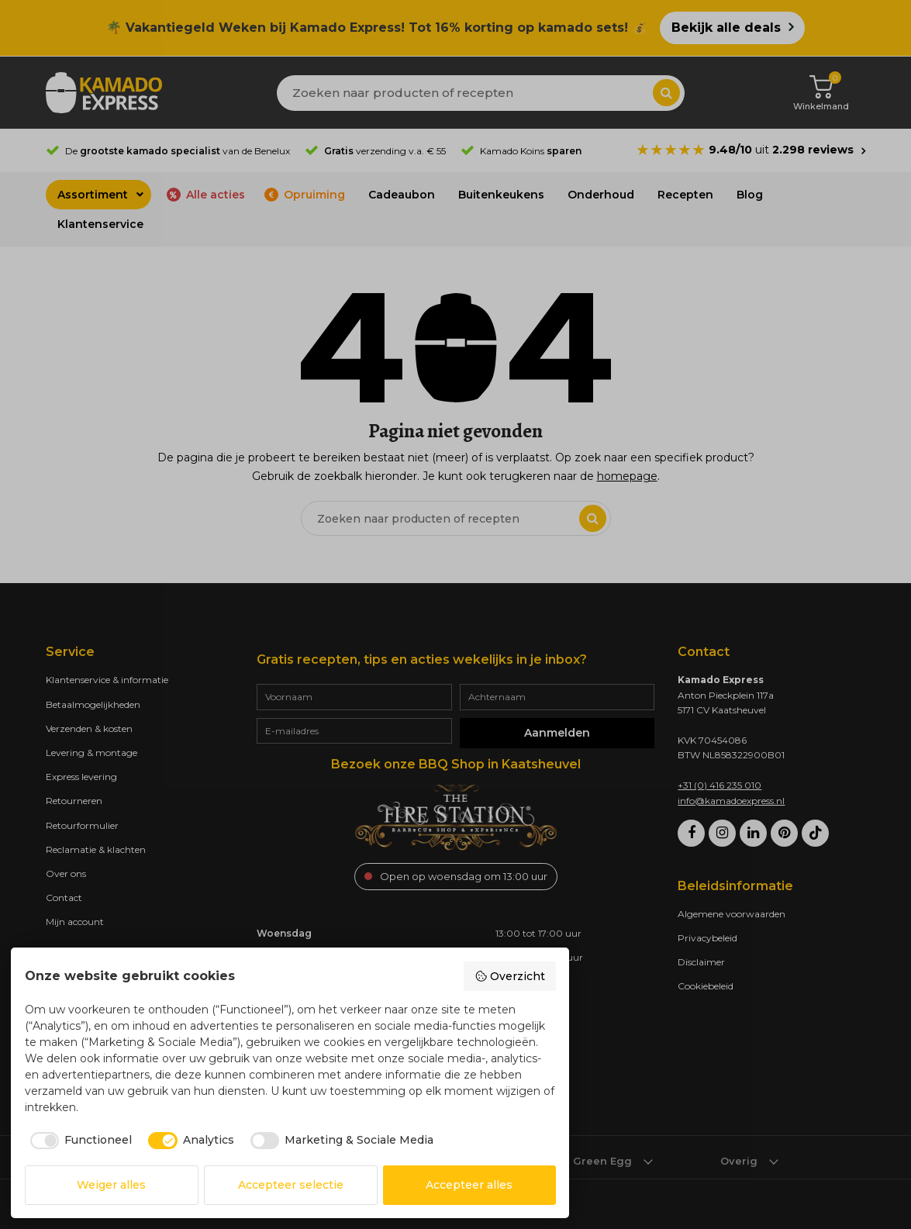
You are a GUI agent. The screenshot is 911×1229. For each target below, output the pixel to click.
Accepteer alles (469, 1185)
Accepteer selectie (290, 1185)
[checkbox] (79, 1140)
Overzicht (509, 976)
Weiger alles (111, 1185)
